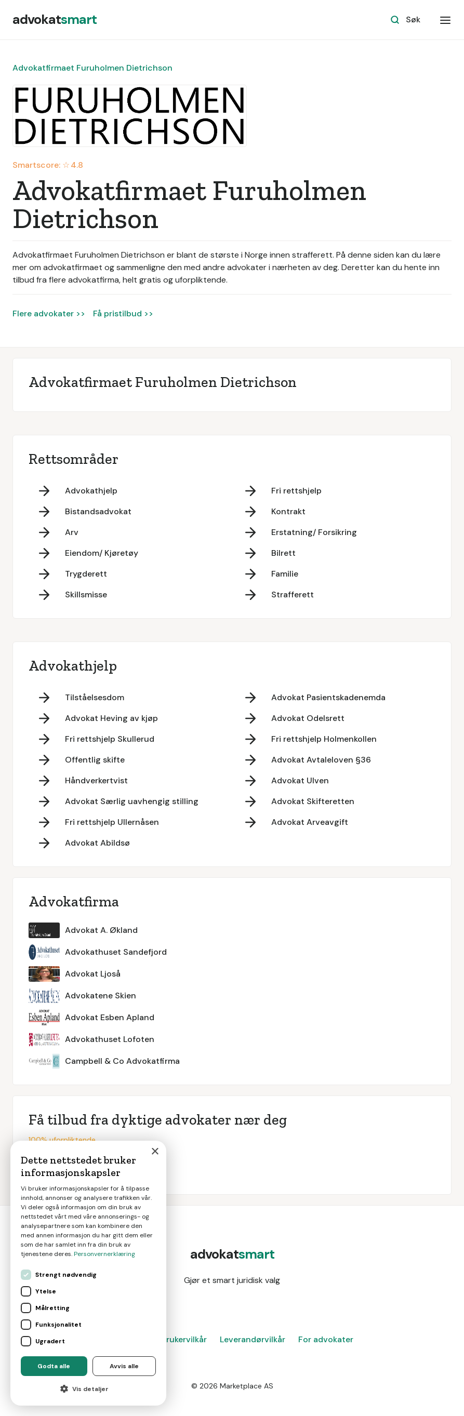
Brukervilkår (184, 1339)
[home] (54, 20)
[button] (445, 19)
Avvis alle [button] (124, 1366)
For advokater (325, 1339)
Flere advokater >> (48, 313)
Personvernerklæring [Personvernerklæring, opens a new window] (104, 1254)
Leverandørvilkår (252, 1339)
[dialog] (88, 1273)
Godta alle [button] (53, 1366)
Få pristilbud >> (123, 313)
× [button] (154, 1152)
